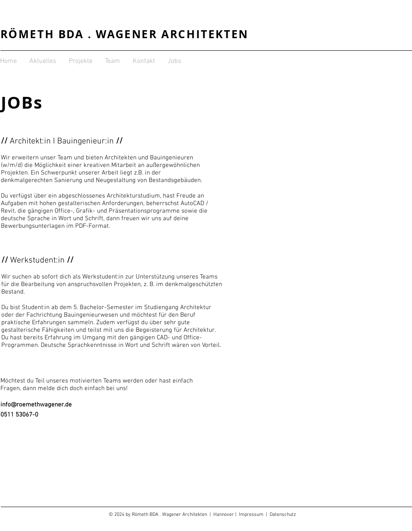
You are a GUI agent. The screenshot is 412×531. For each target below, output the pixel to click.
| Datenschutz (281, 515)
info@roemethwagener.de (36, 405)
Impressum (252, 515)
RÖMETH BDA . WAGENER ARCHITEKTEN (124, 34)
